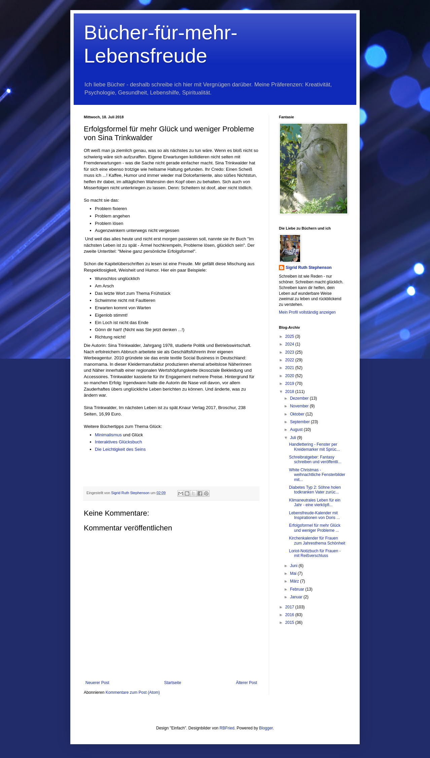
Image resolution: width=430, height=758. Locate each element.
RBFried (227, 728)
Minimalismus (109, 434)
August (297, 429)
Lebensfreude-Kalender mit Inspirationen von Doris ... (314, 515)
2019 (290, 383)
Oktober (298, 414)
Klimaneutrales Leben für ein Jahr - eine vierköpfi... (315, 502)
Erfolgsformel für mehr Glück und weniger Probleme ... (315, 527)
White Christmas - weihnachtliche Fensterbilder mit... (317, 475)
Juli (293, 437)
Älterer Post (246, 682)
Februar (297, 589)
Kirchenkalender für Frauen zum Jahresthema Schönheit (317, 540)
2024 (290, 344)
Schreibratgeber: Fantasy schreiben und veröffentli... (315, 459)
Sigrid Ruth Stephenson (309, 267)
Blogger (266, 728)
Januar (296, 597)
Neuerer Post (97, 682)
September (300, 422)
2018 (290, 391)
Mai (294, 573)
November (300, 406)
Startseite (172, 682)
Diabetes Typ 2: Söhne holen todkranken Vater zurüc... (315, 489)
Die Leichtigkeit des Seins (120, 449)
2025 (290, 336)
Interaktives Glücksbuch (119, 441)
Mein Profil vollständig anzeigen (307, 312)
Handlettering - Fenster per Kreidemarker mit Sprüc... (314, 446)
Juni (294, 565)
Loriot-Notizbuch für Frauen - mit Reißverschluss (315, 553)
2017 (290, 607)
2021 (290, 367)
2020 (290, 375)
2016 (290, 614)
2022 (290, 360)
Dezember (300, 398)
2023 (290, 352)
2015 (290, 622)
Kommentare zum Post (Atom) (133, 692)
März (295, 581)
